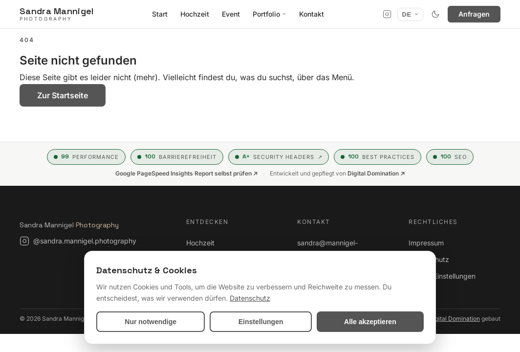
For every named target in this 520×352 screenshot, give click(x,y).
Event (231, 14)
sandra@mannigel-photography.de (327, 249)
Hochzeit (194, 14)
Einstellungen (260, 322)
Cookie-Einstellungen (442, 276)
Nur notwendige (150, 322)
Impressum (426, 243)
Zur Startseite (62, 95)
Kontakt (311, 14)
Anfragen (474, 14)
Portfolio (269, 14)
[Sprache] (410, 14)
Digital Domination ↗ (376, 173)
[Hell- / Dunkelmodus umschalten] (435, 14)
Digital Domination (454, 318)
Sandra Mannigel (69, 224)
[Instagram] (387, 14)
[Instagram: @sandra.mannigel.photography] (78, 241)
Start (160, 14)
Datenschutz (429, 259)
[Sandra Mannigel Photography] (57, 14)
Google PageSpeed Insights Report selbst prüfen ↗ (186, 173)
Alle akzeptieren (370, 322)
